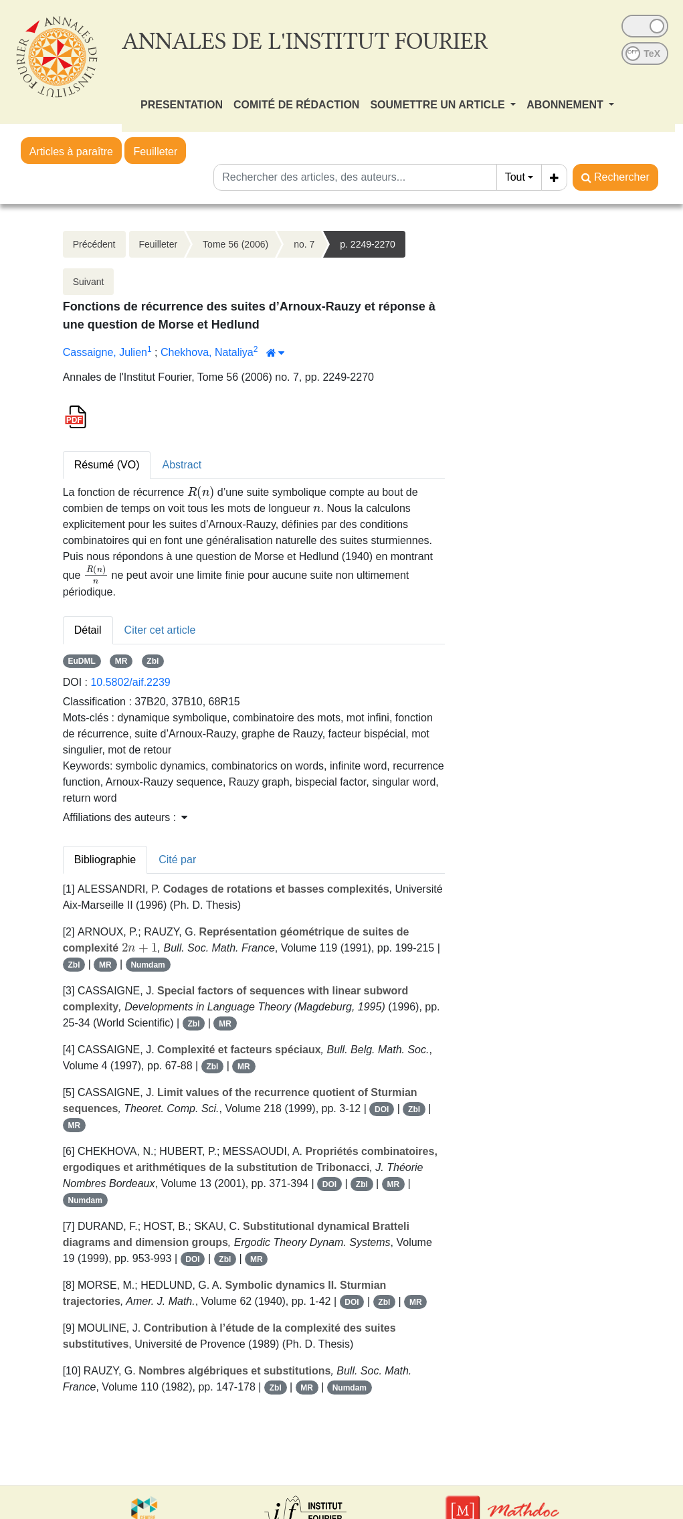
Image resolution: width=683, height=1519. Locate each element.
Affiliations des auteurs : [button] (125, 817)
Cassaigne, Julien (105, 352)
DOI (382, 1109)
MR (121, 661)
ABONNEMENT (566, 104)
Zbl (153, 661)
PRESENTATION (181, 104)
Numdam (147, 965)
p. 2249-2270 (367, 244)
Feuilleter (155, 151)
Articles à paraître (71, 151)
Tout (515, 177)
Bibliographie (105, 859)
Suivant (88, 281)
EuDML (81, 661)
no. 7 (304, 244)
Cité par (177, 859)
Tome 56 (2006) (235, 244)
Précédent (94, 244)
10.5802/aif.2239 (130, 682)
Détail (88, 630)
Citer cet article (160, 630)
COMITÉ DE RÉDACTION (296, 104)
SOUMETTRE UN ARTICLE (439, 104)
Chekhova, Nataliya (207, 352)
